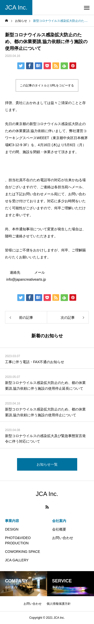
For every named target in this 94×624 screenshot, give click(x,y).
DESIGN (12, 529)
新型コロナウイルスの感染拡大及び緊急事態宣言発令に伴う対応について (45, 438)
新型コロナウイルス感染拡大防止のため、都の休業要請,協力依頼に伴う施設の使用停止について (45, 412)
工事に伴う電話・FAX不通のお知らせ (34, 362)
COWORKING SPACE (22, 552)
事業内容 (12, 521)
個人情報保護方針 (59, 603)
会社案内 (59, 521)
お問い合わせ (62, 538)
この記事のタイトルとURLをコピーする (47, 85)
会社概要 (59, 529)
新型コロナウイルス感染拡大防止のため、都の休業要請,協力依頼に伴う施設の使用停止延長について (45, 385)
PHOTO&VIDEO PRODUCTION (18, 540)
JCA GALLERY (17, 560)
